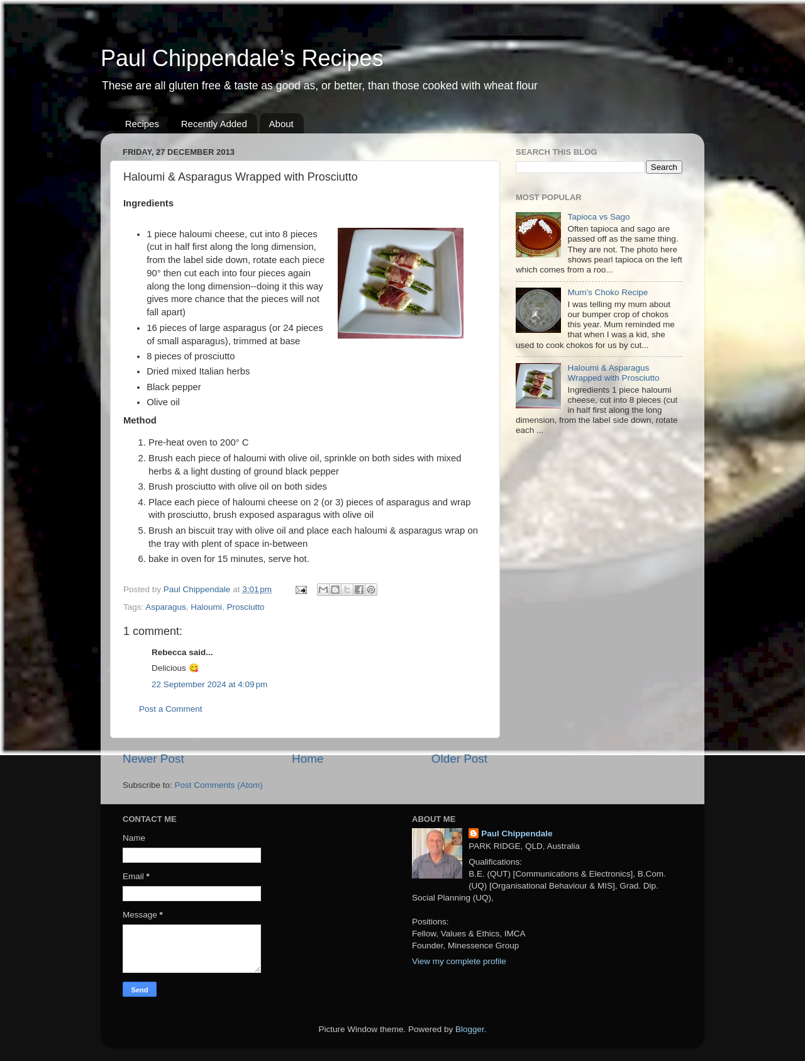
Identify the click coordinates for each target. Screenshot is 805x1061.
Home (307, 758)
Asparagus (165, 607)
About (281, 123)
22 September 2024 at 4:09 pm (209, 684)
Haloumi (206, 607)
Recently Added (214, 123)
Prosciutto (245, 607)
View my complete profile (459, 961)
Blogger (469, 1029)
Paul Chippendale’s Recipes (242, 58)
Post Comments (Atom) (219, 785)
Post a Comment (171, 709)
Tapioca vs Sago (598, 217)
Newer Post (153, 758)
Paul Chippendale (516, 833)
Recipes (142, 123)
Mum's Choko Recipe (607, 292)
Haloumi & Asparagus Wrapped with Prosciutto (613, 373)
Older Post (459, 758)
